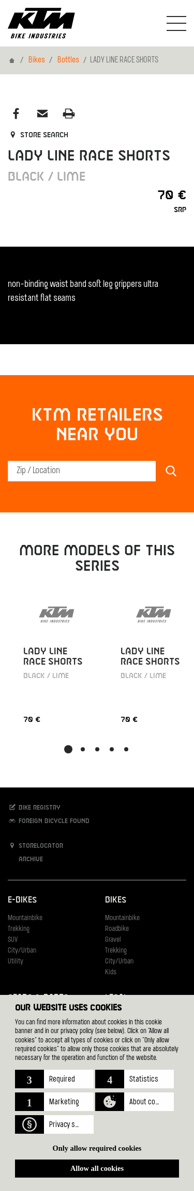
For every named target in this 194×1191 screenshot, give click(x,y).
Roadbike (117, 929)
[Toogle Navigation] (176, 23)
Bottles (68, 60)
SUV (13, 940)
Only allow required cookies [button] (97, 1148)
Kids (110, 972)
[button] (54, 1079)
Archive (25, 859)
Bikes (36, 60)
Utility (15, 961)
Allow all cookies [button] (97, 1168)
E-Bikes (22, 900)
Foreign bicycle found (48, 820)
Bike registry (34, 807)
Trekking (18, 929)
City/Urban (22, 951)
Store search (38, 135)
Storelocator (35, 845)
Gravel (113, 940)
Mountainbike (25, 918)
